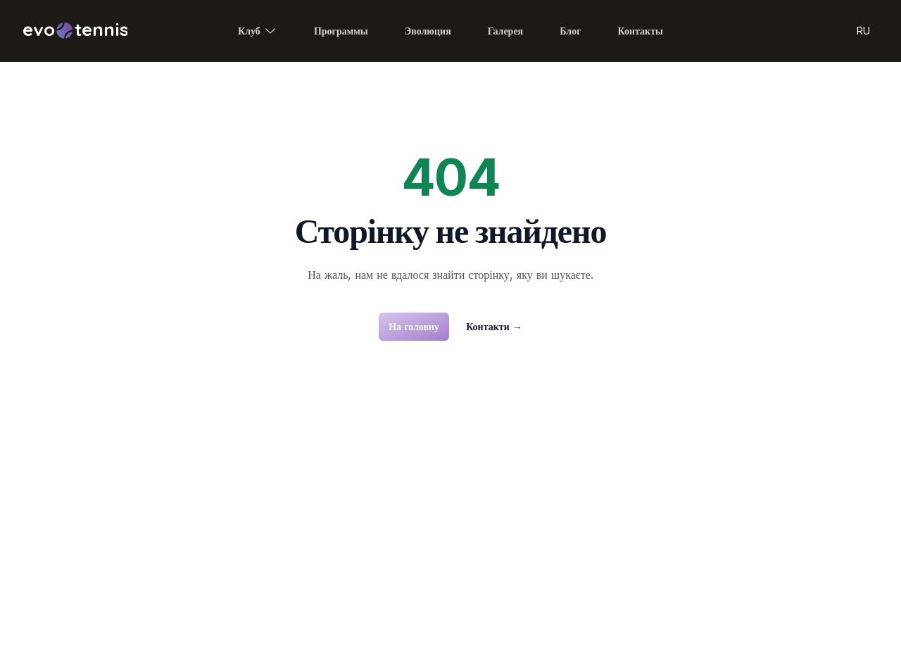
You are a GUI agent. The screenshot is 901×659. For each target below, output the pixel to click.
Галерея (505, 31)
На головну (414, 326)
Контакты (640, 31)
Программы (341, 31)
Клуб (257, 31)
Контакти (494, 326)
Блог (570, 31)
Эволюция (428, 31)
